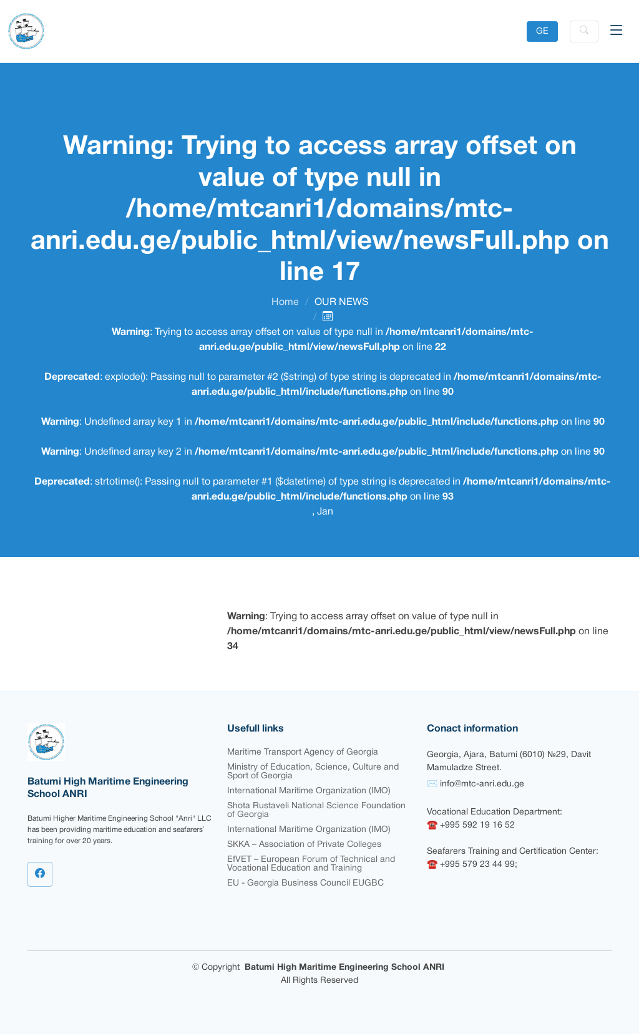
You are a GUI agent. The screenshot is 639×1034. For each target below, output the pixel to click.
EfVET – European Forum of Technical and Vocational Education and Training (311, 864)
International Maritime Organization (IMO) (309, 791)
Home (285, 302)
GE (542, 31)
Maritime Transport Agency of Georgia (302, 752)
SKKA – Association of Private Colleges (304, 845)
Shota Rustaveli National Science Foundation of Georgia (316, 810)
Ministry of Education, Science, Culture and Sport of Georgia (313, 771)
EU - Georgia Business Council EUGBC (305, 883)
